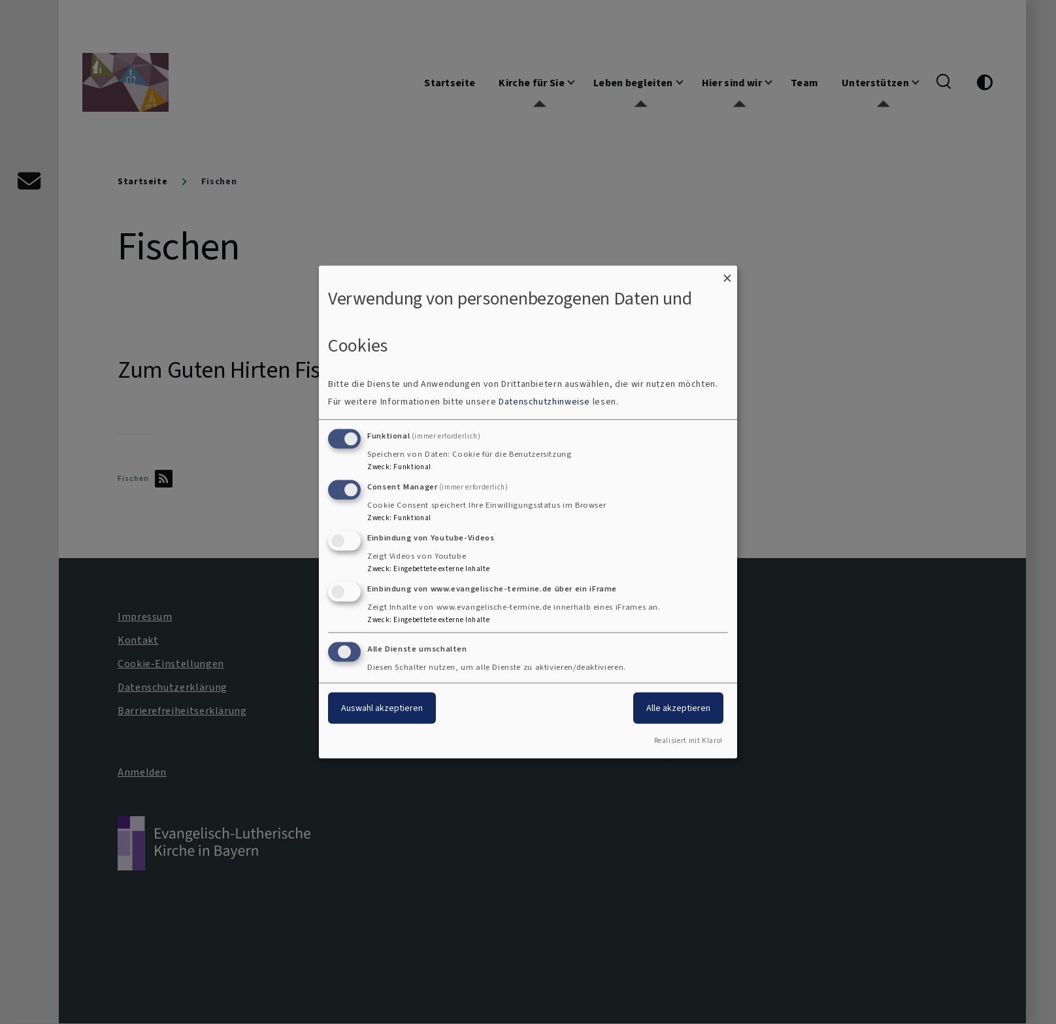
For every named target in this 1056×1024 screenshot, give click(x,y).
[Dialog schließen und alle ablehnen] (727, 273)
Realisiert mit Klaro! (688, 741)
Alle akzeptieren (678, 708)
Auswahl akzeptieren (382, 708)
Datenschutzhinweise (544, 401)
